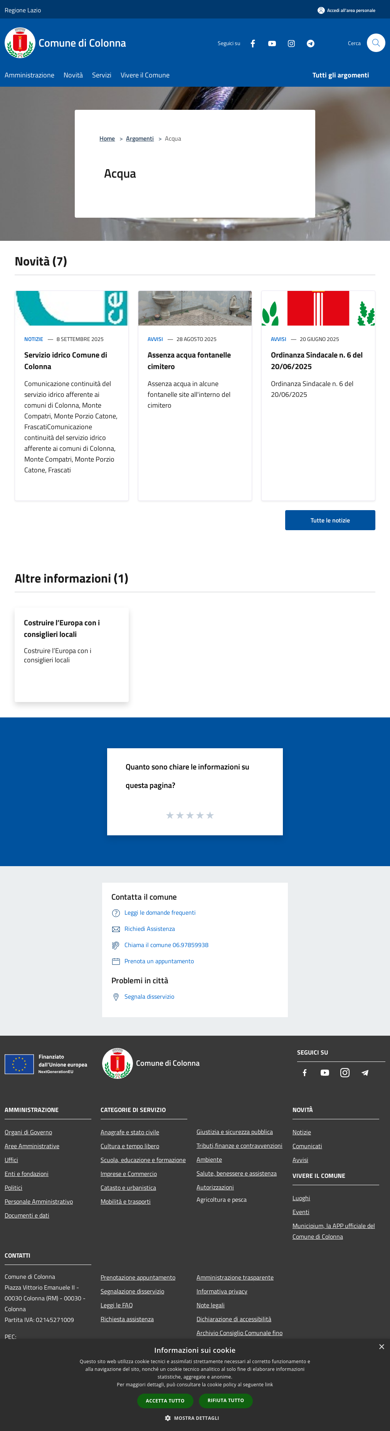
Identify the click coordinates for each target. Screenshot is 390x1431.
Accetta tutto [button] (165, 1400)
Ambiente (209, 1159)
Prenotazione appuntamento (138, 1277)
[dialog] (195, 1385)
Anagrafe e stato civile (130, 1132)
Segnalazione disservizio (132, 1291)
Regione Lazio (23, 10)
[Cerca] (376, 43)
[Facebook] (249, 42)
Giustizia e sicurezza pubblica (235, 1131)
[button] (195, 1418)
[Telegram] (307, 42)
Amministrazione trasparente (235, 1277)
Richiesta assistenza (127, 1319)
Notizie (33, 339)
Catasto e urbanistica (128, 1187)
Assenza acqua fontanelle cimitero (189, 360)
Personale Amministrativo (39, 1201)
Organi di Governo (28, 1132)
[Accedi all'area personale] (346, 10)
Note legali (211, 1305)
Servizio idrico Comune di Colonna (65, 360)
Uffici (11, 1159)
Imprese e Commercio (129, 1173)
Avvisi (155, 339)
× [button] (381, 1347)
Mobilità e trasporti (126, 1201)
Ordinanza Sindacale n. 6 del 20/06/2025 (317, 360)
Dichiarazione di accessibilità (234, 1319)
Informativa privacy (222, 1291)
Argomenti (140, 138)
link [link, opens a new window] (269, 1384)
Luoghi (301, 1198)
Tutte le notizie (330, 520)
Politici (13, 1187)
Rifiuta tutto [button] (226, 1400)
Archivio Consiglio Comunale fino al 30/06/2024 (239, 1338)
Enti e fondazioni (27, 1173)
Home (107, 138)
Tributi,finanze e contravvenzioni (239, 1145)
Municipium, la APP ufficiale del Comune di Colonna (333, 1231)
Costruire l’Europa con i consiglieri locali (62, 628)
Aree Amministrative (32, 1146)
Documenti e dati (27, 1215)
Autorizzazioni (215, 1187)
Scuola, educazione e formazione (143, 1159)
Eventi (300, 1211)
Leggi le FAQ (117, 1305)
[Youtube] (269, 42)
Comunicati (307, 1146)
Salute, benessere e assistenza (237, 1173)
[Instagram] (288, 42)
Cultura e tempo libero (130, 1146)
